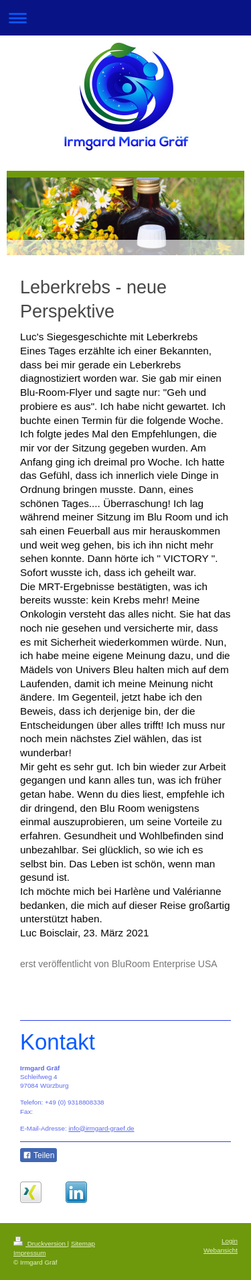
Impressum (29, 1253)
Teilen (38, 1155)
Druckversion (40, 1243)
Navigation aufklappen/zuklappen (125, 17)
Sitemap (83, 1243)
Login (230, 1241)
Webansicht (220, 1250)
